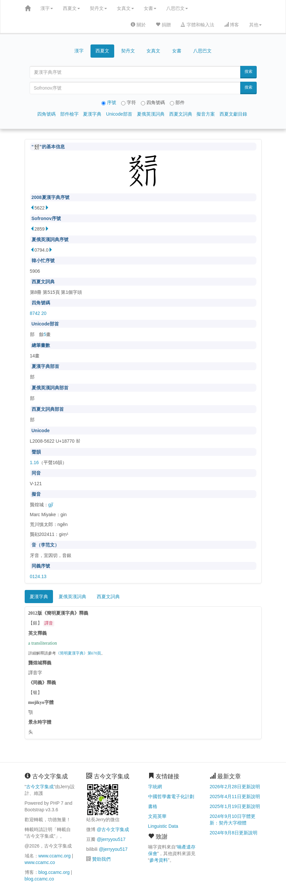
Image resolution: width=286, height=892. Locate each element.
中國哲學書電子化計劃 (171, 796)
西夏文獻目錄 (233, 114)
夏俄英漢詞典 (151, 114)
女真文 (125, 8)
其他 (255, 24)
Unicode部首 (119, 114)
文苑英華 (157, 816)
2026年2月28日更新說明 (235, 786)
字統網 (155, 786)
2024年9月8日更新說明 (233, 832)
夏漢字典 (92, 114)
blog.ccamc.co (39, 878)
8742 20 (38, 313)
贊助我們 (101, 859)
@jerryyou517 (111, 839)
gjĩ (50, 504)
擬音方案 (205, 114)
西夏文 (71, 8)
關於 (138, 24)
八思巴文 (177, 8)
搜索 (248, 71)
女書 (150, 8)
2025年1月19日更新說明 (235, 806)
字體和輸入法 (197, 24)
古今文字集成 (40, 786)
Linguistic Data (163, 826)
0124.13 (38, 576)
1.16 (34, 462)
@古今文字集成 (113, 829)
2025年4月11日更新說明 (235, 796)
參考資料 (158, 860)
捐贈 (163, 24)
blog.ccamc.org (54, 872)
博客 (231, 24)
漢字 (46, 8)
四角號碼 (46, 114)
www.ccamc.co (40, 862)
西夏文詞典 (180, 114)
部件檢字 (69, 114)
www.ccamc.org (55, 855)
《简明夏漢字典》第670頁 (78, 653)
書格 (152, 806)
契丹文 (98, 8)
